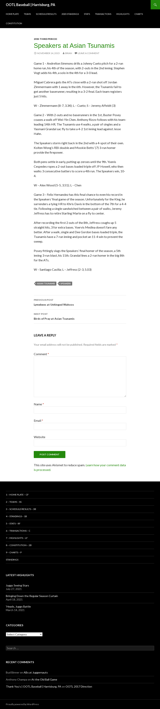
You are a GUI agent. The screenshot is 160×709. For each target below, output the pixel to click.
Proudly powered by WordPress (22, 704)
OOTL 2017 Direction (79, 686)
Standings (12, 559)
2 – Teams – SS (13, 501)
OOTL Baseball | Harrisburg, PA (30, 5)
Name (39, 404)
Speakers (65, 283)
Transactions (103, 14)
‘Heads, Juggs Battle (18, 606)
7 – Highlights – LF (17, 537)
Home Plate (12, 14)
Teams (27, 14)
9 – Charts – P (14, 552)
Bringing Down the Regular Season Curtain (32, 596)
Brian (68, 53)
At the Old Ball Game (44, 679)
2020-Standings (70, 14)
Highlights (122, 14)
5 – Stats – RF (13, 523)
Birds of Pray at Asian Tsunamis (80, 316)
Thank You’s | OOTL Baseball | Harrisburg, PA (33, 686)
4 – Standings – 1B (16, 516)
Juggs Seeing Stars (17, 585)
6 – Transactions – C (18, 530)
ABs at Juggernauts (36, 672)
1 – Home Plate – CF (17, 494)
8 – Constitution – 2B (19, 545)
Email (38, 420)
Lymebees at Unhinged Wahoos (80, 302)
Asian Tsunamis (46, 283)
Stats (87, 14)
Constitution (14, 23)
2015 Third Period (45, 38)
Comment (41, 354)
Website (39, 437)
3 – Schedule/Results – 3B (21, 509)
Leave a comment (88, 53)
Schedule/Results (46, 14)
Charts (138, 14)
